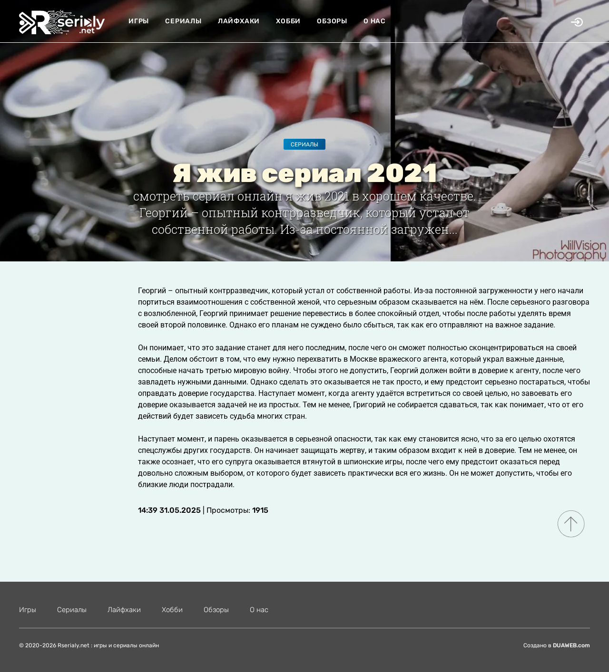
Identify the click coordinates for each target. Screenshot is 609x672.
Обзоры (332, 21)
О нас (374, 21)
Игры (138, 21)
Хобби (288, 21)
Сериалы (183, 21)
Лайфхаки (239, 21)
